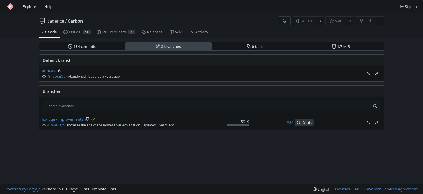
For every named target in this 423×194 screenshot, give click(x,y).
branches (168, 46)
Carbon (75, 21)
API (357, 189)
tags (255, 46)
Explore (29, 6)
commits (82, 46)
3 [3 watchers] (320, 20)
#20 (290, 122)
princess (49, 70)
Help (48, 6)
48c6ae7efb (56, 125)
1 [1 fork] (380, 20)
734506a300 (56, 76)
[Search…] (375, 106)
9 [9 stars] (349, 20)
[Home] (10, 6)
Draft (304, 122)
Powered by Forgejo (22, 189)
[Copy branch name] (60, 70)
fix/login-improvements (62, 119)
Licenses (342, 189)
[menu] (377, 74)
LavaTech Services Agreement (391, 189)
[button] (368, 74)
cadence (56, 21)
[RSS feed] (284, 20)
